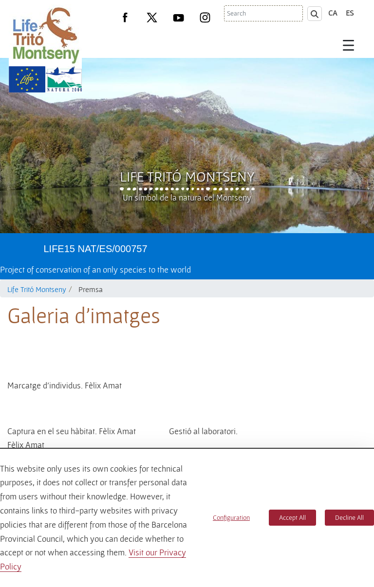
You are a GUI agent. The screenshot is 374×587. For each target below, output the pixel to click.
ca (332, 12)
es (350, 12)
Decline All (349, 517)
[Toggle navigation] (348, 45)
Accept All (292, 517)
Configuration (231, 517)
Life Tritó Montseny (187, 176)
